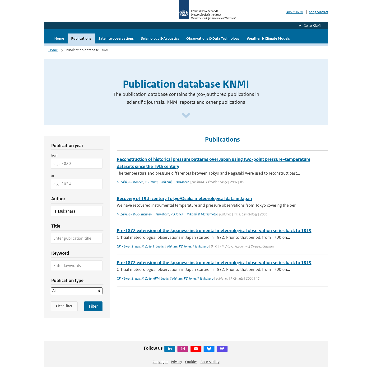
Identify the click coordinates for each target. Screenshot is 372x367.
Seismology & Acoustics (160, 38)
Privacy (176, 361)
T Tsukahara (181, 182)
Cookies (191, 361)
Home (59, 38)
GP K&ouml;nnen (140, 214)
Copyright (160, 361)
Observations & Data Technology (213, 38)
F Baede (158, 246)
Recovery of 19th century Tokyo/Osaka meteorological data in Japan (184, 198)
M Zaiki (122, 182)
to (52, 175)
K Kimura (151, 182)
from (54, 155)
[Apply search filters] (93, 306)
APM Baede (160, 278)
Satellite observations (116, 38)
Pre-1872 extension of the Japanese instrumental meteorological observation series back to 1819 (214, 230)
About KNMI (294, 12)
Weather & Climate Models (268, 38)
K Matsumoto (207, 214)
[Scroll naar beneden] (186, 115)
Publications (81, 38)
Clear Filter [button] (64, 306)
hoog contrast (318, 12)
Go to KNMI (312, 25)
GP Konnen (135, 182)
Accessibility (209, 361)
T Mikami (165, 182)
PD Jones (177, 214)
